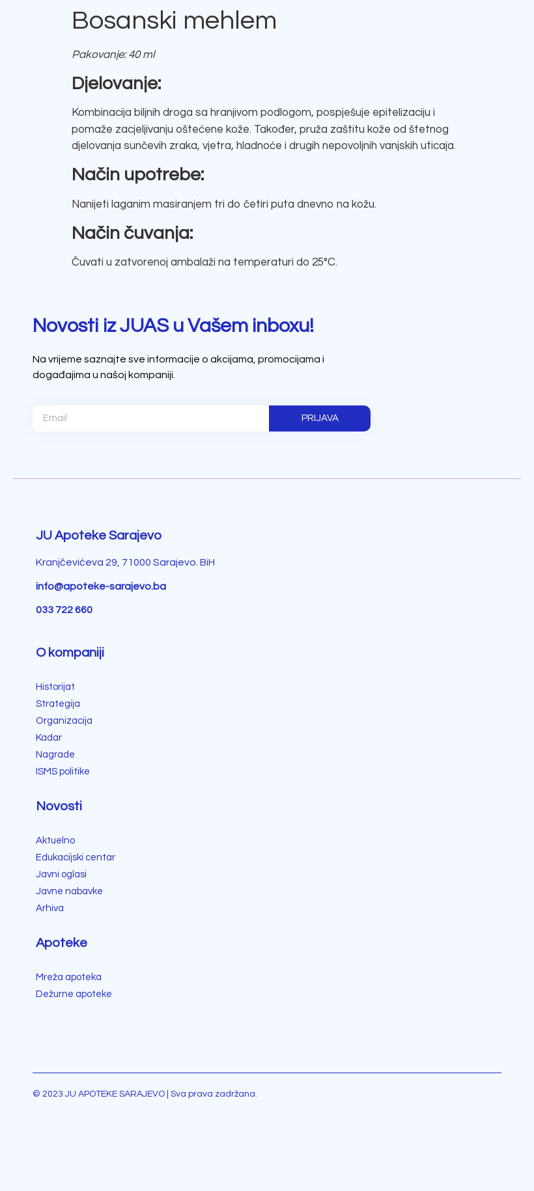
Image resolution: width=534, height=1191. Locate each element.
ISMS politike (63, 771)
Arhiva (50, 908)
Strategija (58, 704)
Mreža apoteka (69, 977)
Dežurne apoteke (74, 994)
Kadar (49, 738)
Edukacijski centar (75, 857)
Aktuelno (55, 840)
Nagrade (55, 755)
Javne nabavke (69, 891)
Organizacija (64, 721)
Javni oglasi (61, 874)
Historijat (55, 687)
